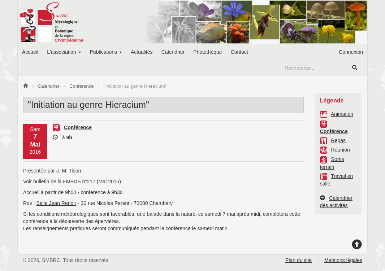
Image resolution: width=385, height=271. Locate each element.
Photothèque (207, 52)
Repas (338, 140)
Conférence (334, 131)
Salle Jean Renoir (56, 203)
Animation (342, 114)
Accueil (30, 52)
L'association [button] (64, 52)
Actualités (142, 52)
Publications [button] (106, 52)
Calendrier (173, 52)
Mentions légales (343, 260)
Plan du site (298, 260)
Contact (239, 52)
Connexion (351, 52)
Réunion (340, 150)
